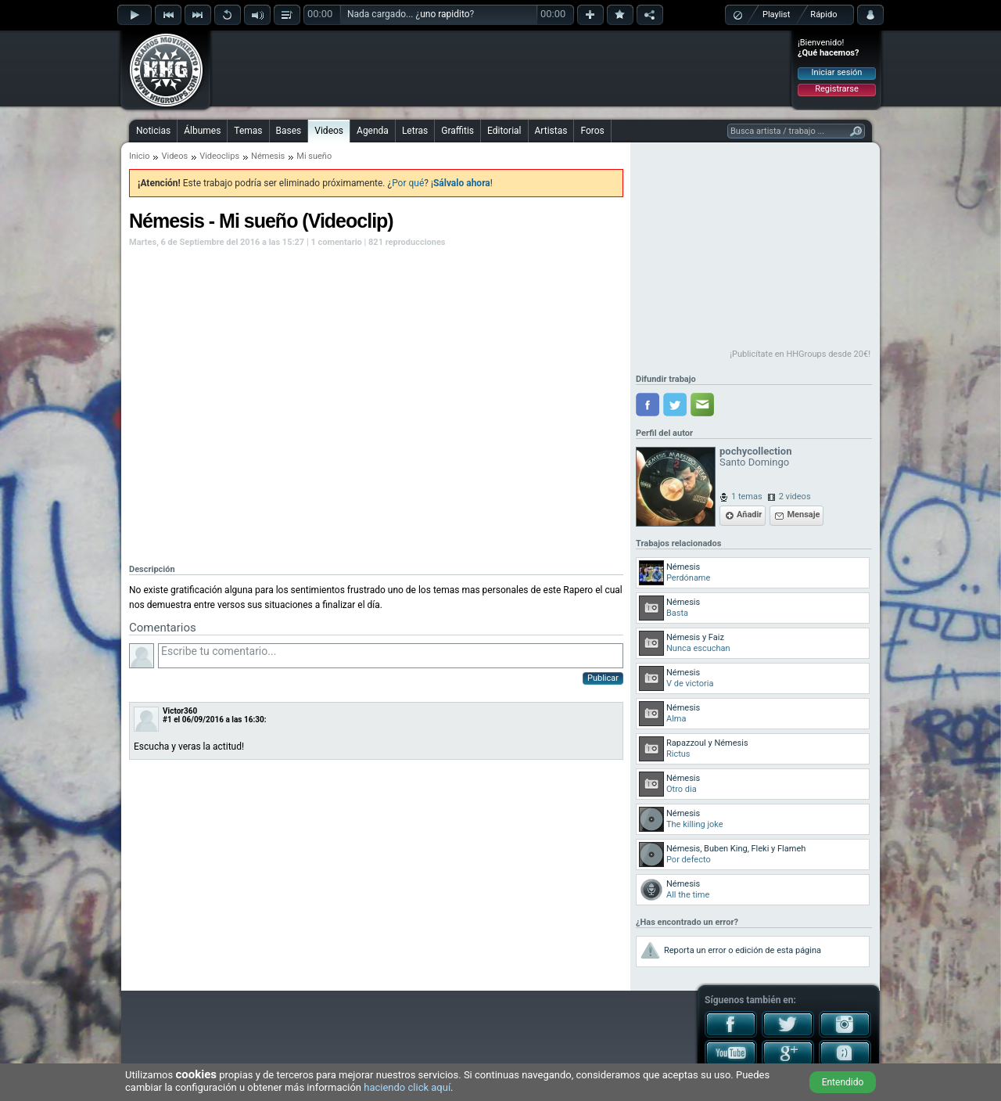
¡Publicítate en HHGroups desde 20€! (800, 354)
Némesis (268, 156)
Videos (328, 130)
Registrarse (836, 89)
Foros (592, 130)
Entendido (843, 1082)
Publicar (603, 678)
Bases (289, 130)
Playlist (776, 14)
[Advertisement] (501, 68)
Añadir (749, 514)
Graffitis (457, 130)
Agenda (373, 130)
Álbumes (202, 130)
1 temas (746, 496)
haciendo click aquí (407, 1087)
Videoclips (219, 156)
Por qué (408, 183)
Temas (248, 130)
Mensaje (803, 514)
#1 (167, 719)
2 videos (795, 496)
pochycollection (755, 451)
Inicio (139, 156)
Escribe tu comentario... (390, 655)
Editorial (504, 130)
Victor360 (180, 711)
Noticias (153, 130)
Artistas (551, 130)
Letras (415, 130)
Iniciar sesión (837, 72)
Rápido (823, 14)
